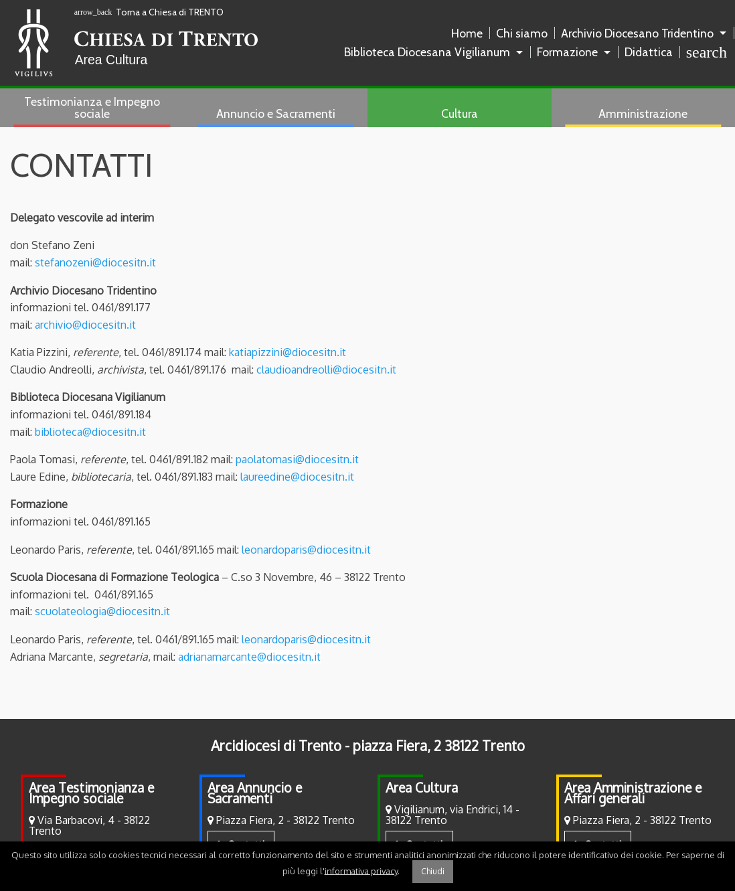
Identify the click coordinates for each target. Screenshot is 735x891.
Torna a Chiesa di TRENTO (149, 12)
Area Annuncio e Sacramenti (255, 793)
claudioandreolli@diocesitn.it (326, 369)
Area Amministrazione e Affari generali (633, 793)
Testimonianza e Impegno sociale (92, 107)
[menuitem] (469, 33)
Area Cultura (422, 787)
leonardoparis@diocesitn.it (306, 549)
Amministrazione (642, 113)
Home (467, 33)
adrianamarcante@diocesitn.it (249, 656)
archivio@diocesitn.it (85, 324)
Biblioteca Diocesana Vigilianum (427, 52)
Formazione (567, 52)
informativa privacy (361, 870)
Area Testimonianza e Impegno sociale (91, 793)
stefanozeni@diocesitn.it (95, 262)
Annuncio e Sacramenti (275, 113)
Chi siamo (522, 33)
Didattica (649, 52)
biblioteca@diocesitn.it (90, 431)
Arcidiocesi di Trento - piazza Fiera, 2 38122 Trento (368, 745)
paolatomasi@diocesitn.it (297, 459)
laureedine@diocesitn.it (297, 476)
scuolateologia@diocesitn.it (102, 611)
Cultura (459, 113)
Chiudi (432, 871)
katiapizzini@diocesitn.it (287, 352)
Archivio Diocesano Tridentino (637, 33)
